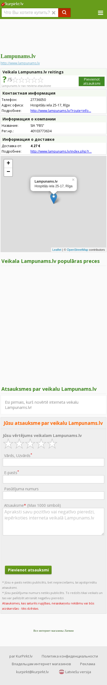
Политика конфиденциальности (70, 656)
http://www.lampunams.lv (20, 63)
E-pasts (11, 472)
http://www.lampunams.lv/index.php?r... (61, 151)
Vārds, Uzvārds (18, 455)
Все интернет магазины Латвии (53, 630)
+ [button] (8, 163)
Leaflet (56, 249)
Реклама (87, 663)
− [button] (8, 172)
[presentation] (44, 549)
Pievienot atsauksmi (91, 81)
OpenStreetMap (77, 249)
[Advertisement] (53, 35)
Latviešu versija (78, 671)
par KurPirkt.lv (21, 656)
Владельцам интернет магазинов (41, 663)
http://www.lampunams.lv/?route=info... (60, 110)
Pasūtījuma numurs (21, 488)
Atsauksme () (32, 505)
